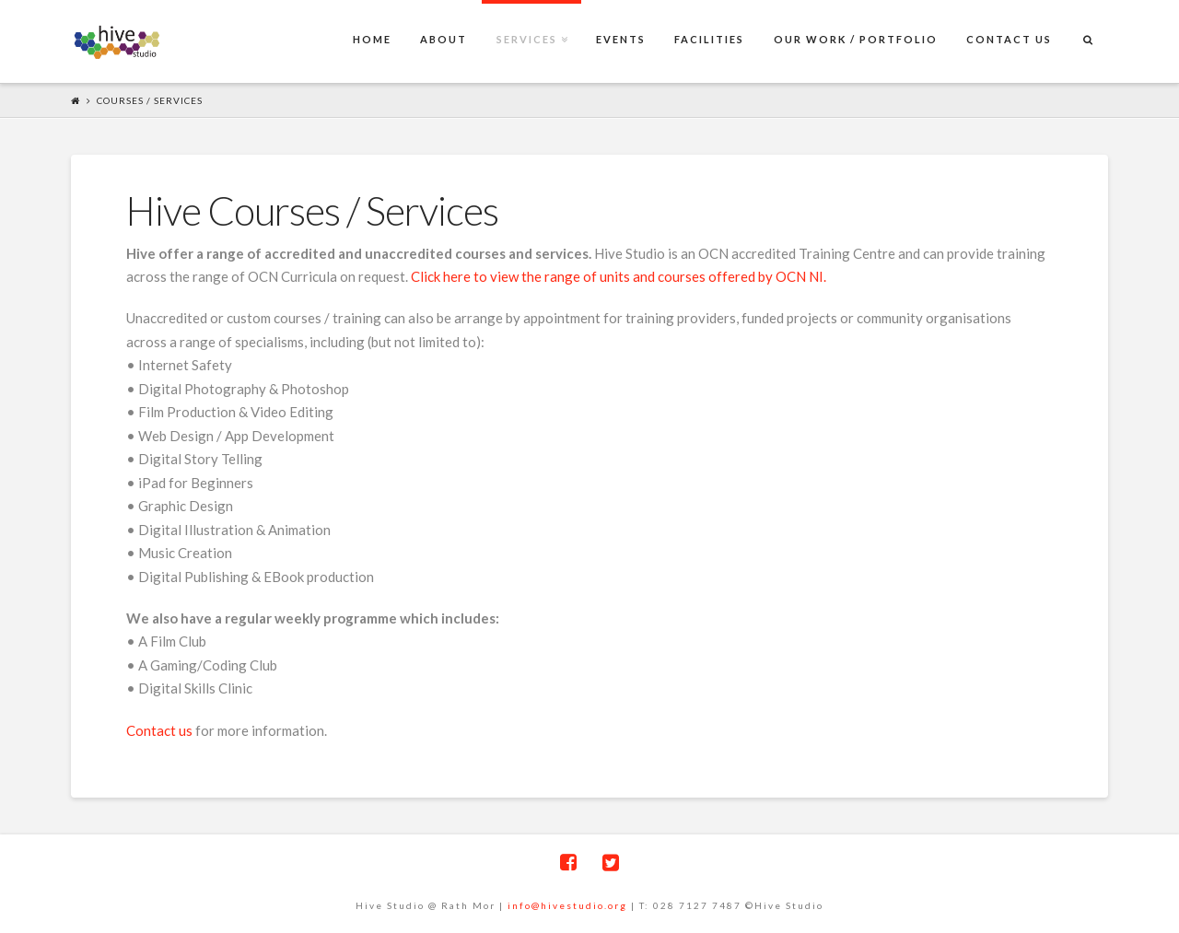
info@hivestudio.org (567, 905)
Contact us (159, 730)
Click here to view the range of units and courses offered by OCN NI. (618, 276)
